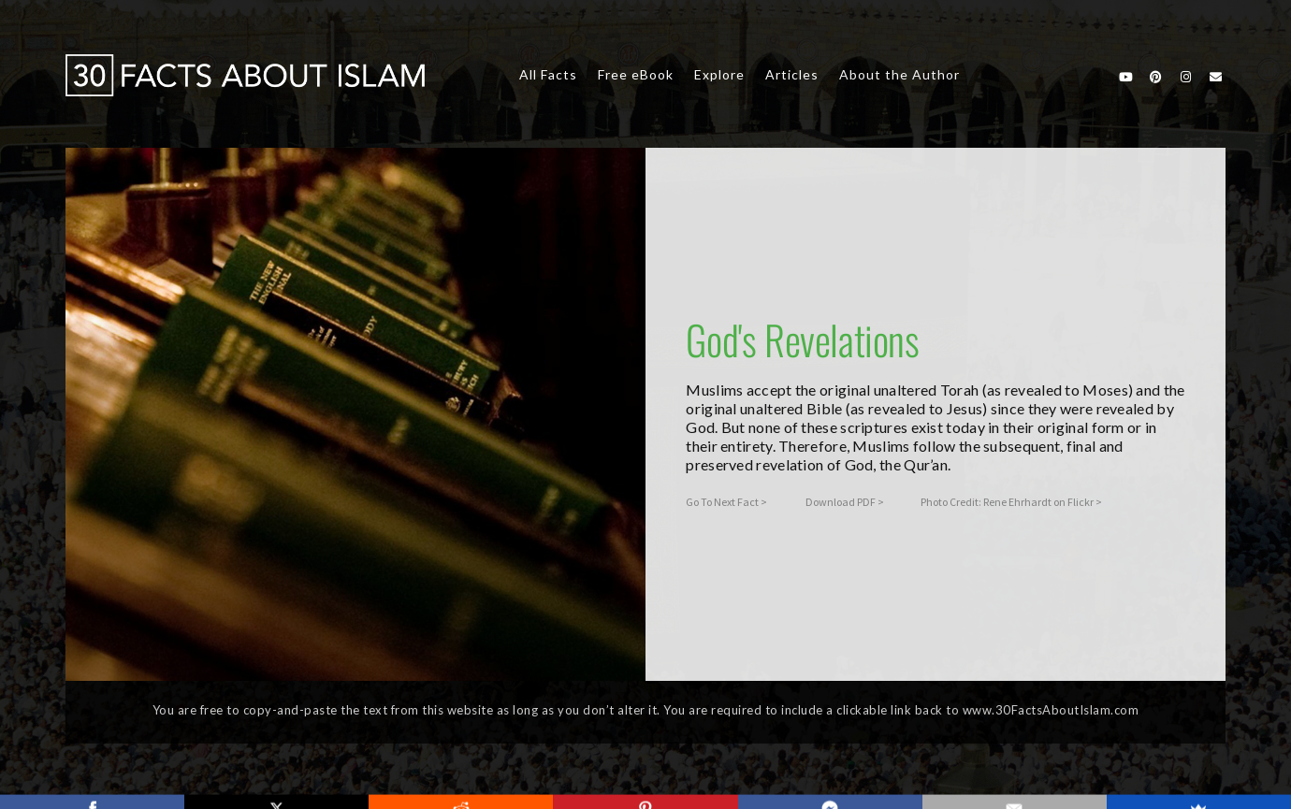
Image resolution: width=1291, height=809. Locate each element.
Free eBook (636, 74)
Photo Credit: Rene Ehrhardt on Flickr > (1011, 502)
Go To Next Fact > (726, 502)
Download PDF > (844, 502)
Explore (719, 74)
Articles (792, 74)
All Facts (548, 74)
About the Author (899, 74)
